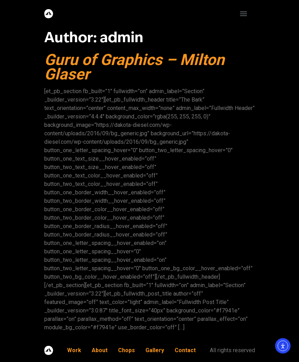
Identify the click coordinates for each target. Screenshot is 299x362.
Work (74, 350)
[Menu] (243, 13)
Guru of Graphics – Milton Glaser (134, 67)
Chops (126, 350)
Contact (185, 350)
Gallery (154, 350)
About (100, 350)
